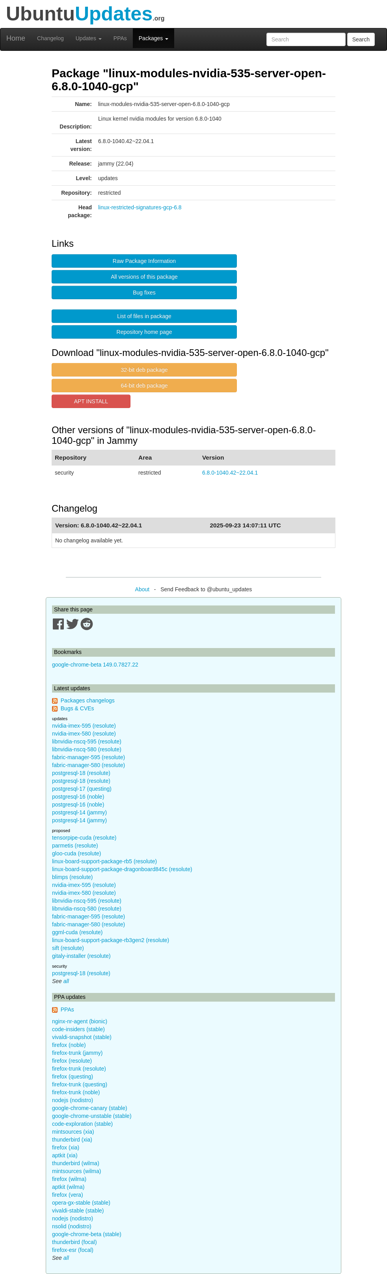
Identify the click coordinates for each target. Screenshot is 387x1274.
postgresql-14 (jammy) (79, 812)
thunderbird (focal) (74, 1242)
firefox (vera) (67, 1195)
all (66, 981)
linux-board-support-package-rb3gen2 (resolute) (110, 940)
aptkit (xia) (65, 1155)
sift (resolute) (68, 948)
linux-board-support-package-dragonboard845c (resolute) (122, 869)
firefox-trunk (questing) (79, 1084)
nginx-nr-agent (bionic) (79, 1021)
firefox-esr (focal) (72, 1250)
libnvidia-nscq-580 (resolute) (86, 749)
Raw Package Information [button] (144, 261)
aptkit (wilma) (68, 1187)
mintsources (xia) (73, 1132)
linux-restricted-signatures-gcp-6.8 (140, 207)
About (142, 589)
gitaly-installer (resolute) (81, 956)
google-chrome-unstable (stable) (92, 1116)
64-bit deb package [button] (144, 385)
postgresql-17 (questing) (82, 789)
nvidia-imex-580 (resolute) (84, 733)
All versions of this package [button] (144, 277)
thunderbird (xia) (72, 1139)
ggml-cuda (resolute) (77, 932)
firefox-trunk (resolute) (79, 1068)
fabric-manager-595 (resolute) (88, 757)
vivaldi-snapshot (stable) (82, 1037)
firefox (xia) (65, 1147)
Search (361, 39)
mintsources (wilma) (76, 1171)
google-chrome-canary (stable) (89, 1108)
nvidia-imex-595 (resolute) (84, 726)
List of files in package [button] (144, 316)
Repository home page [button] (144, 332)
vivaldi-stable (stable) (78, 1210)
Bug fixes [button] (144, 292)
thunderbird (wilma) (75, 1163)
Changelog (50, 38)
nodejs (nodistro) (72, 1100)
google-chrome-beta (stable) (86, 1234)
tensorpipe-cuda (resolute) (84, 837)
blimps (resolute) (72, 877)
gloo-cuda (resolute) (76, 853)
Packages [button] (153, 38)
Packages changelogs (88, 700)
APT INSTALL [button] (91, 401)
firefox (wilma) (69, 1179)
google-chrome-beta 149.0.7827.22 (95, 664)
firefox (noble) (69, 1045)
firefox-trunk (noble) (76, 1092)
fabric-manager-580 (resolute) (88, 765)
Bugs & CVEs (77, 708)
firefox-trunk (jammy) (77, 1053)
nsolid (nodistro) (71, 1226)
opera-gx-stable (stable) (81, 1202)
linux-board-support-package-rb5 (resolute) (104, 861)
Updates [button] (89, 38)
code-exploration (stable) (82, 1124)
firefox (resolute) (72, 1061)
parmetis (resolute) (75, 845)
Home (15, 38)
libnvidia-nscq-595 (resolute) (86, 741)
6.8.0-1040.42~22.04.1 (230, 472)
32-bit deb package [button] (144, 370)
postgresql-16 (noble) (78, 796)
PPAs (120, 38)
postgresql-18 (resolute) (81, 773)
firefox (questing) (72, 1076)
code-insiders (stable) (78, 1029)
